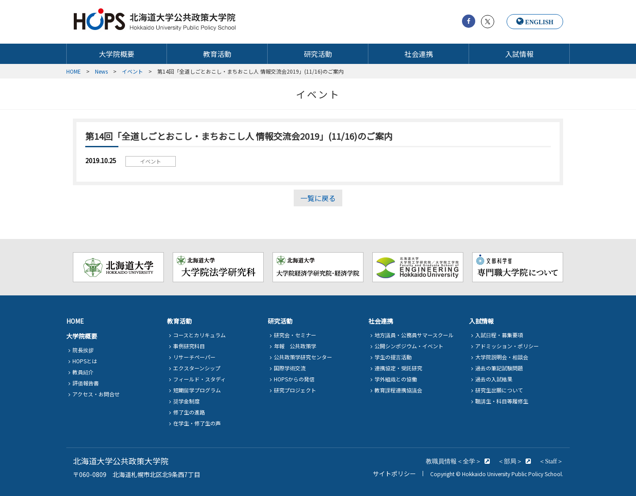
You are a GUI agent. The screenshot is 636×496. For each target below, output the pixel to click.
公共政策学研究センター (303, 357)
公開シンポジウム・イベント (409, 346)
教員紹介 (83, 372)
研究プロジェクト (295, 390)
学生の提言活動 (393, 357)
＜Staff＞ (551, 461)
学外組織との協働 (396, 379)
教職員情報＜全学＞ (453, 461)
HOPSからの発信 (294, 379)
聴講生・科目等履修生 (501, 401)
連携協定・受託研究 (398, 368)
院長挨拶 (83, 350)
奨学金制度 (186, 401)
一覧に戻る (318, 198)
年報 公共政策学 (295, 346)
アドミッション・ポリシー (507, 346)
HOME (75, 321)
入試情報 (519, 54)
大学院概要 (116, 54)
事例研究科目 (189, 346)
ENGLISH (539, 22)
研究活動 (318, 54)
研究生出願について (499, 390)
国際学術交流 (290, 368)
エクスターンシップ (196, 368)
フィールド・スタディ (199, 379)
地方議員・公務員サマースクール (414, 335)
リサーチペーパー (194, 357)
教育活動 (217, 54)
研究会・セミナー (295, 335)
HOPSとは (84, 361)
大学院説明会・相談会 (501, 357)
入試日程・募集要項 (499, 335)
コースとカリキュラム (199, 335)
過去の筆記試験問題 (499, 368)
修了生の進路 (189, 412)
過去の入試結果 (493, 379)
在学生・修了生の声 (197, 423)
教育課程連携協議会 (398, 390)
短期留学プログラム (197, 390)
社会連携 (419, 54)
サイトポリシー (394, 473)
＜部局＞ (510, 461)
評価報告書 (85, 383)
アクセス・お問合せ (96, 394)
